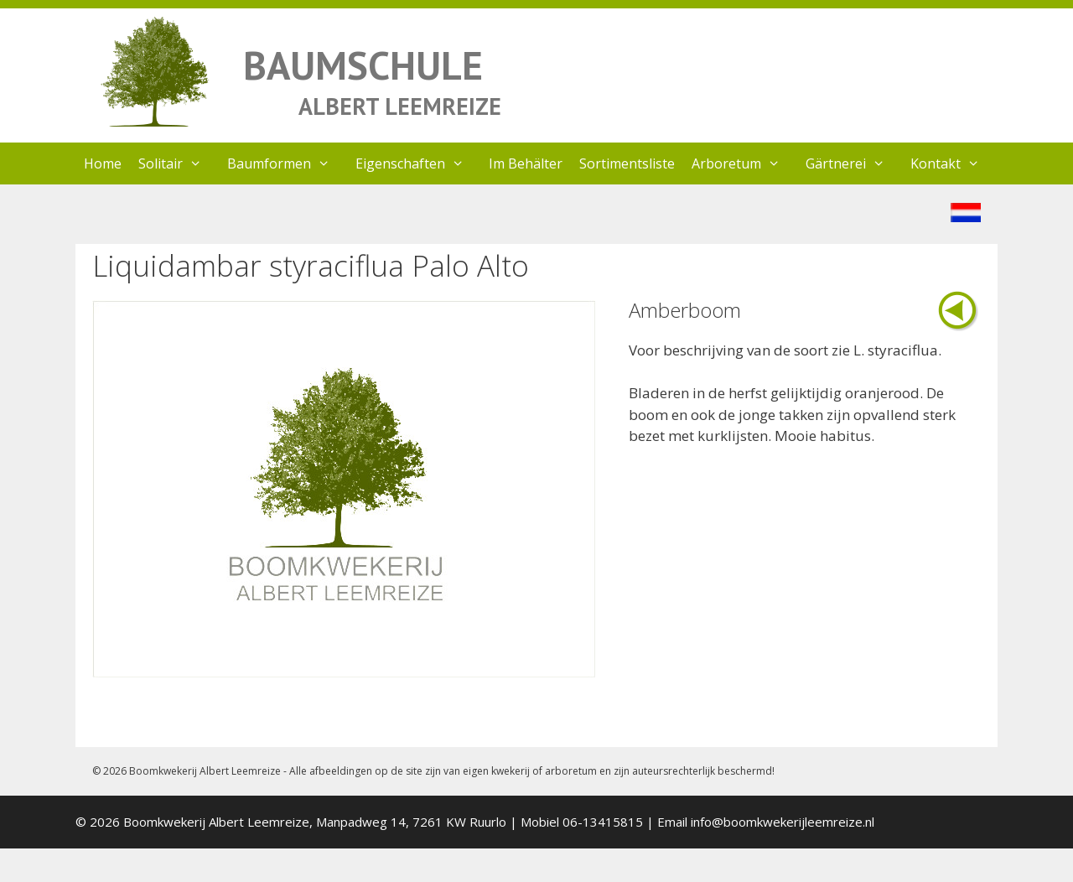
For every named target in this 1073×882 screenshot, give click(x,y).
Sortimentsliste (627, 163)
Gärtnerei (854, 163)
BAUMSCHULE (363, 65)
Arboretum (744, 163)
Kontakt (953, 163)
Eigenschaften (418, 163)
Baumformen (287, 163)
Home (103, 163)
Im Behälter (525, 163)
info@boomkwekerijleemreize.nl (782, 821)
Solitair (178, 163)
